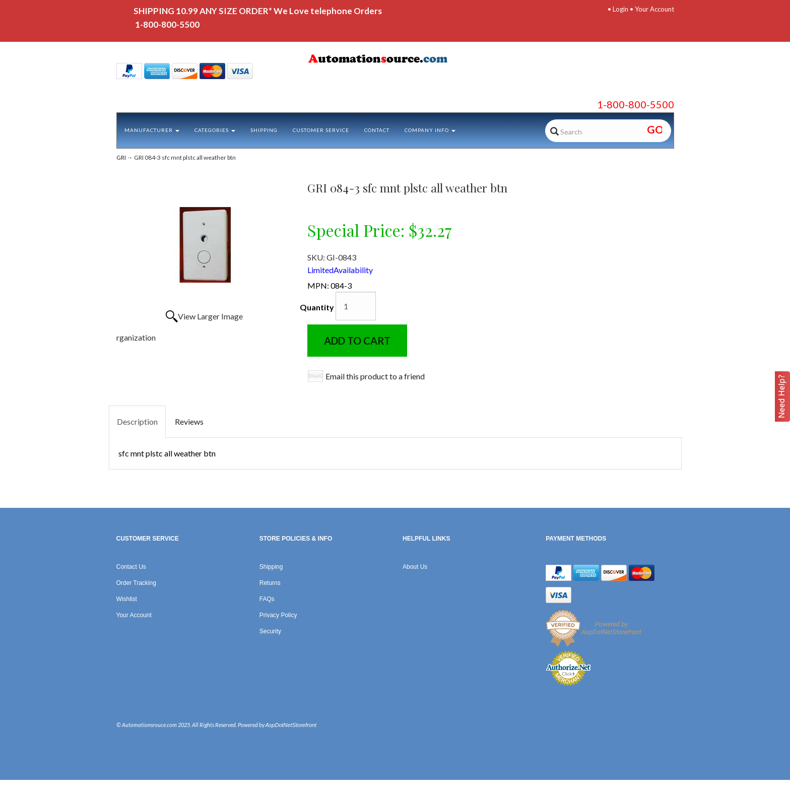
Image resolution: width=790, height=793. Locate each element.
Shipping (264, 130)
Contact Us (131, 566)
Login (620, 9)
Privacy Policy (278, 615)
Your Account (654, 9)
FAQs (267, 599)
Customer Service (321, 130)
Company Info (430, 130)
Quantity (317, 307)
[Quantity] (356, 306)
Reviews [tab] (189, 421)
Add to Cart (357, 341)
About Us (415, 566)
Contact (376, 130)
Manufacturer (151, 130)
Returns (270, 582)
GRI (121, 157)
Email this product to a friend (375, 376)
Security (270, 631)
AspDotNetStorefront (291, 725)
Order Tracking (136, 582)
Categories (214, 130)
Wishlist (126, 599)
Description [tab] (137, 421)
